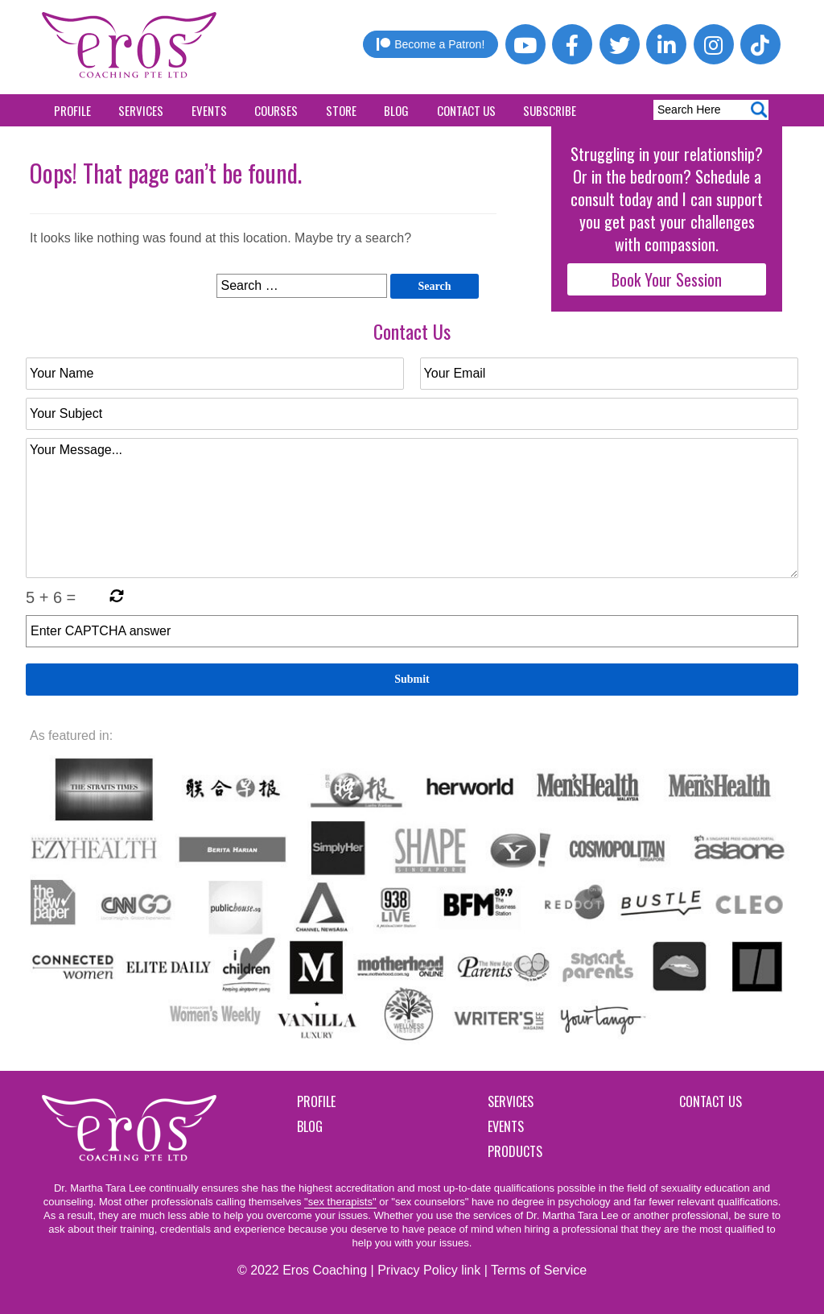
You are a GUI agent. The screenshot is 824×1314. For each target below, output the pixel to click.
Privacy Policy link (428, 1270)
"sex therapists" (340, 1202)
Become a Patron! (430, 44)
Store (341, 110)
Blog (396, 110)
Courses (276, 110)
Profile (72, 110)
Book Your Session (667, 279)
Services (140, 110)
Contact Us (466, 110)
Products (515, 1151)
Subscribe (549, 110)
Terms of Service (539, 1270)
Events (209, 110)
